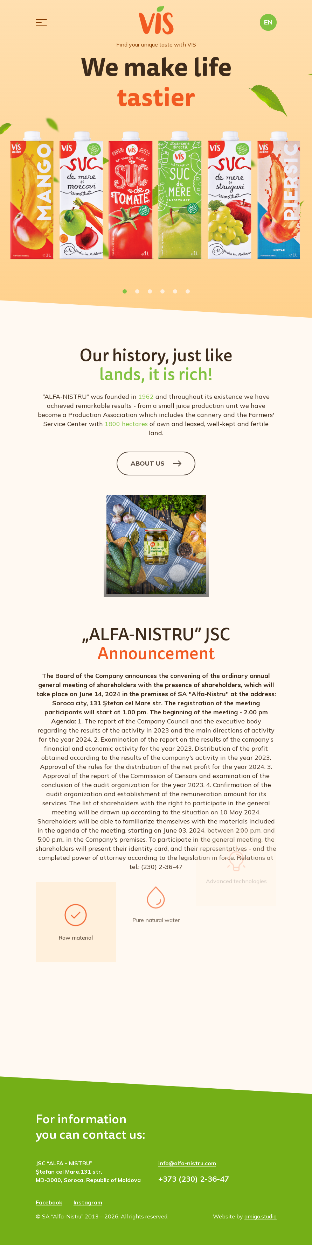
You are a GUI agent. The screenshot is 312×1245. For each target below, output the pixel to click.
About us (156, 463)
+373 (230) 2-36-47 (193, 1179)
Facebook (49, 1202)
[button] (41, 22)
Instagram (88, 1202)
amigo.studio (260, 1216)
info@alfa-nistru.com (187, 1163)
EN (268, 22)
